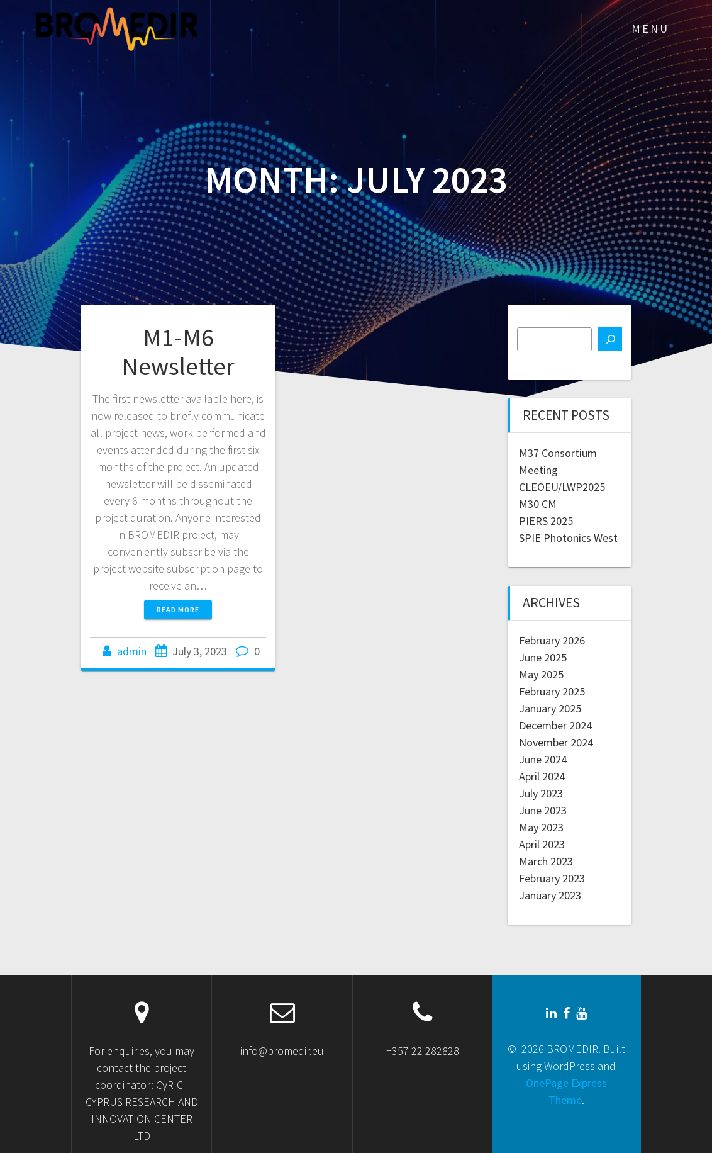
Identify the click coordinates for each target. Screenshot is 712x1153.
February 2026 (552, 640)
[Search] (610, 339)
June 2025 (543, 657)
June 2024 (543, 759)
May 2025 (541, 674)
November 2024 (556, 742)
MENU (650, 28)
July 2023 (541, 793)
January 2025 (550, 708)
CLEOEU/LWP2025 (562, 487)
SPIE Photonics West (568, 538)
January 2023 (550, 895)
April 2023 (542, 844)
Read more (178, 609)
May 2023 (541, 827)
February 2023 (552, 878)
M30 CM (538, 504)
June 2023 (543, 810)
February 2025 (552, 691)
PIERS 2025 (546, 521)
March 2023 (546, 861)
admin (132, 651)
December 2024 (555, 725)
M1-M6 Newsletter (178, 352)
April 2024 (542, 776)
